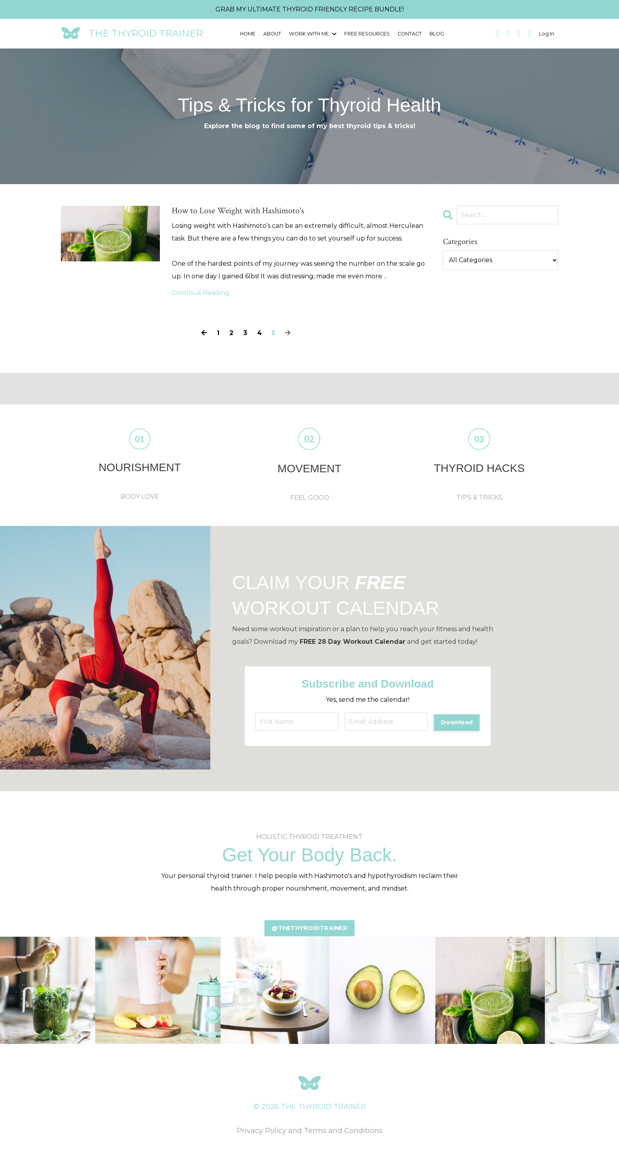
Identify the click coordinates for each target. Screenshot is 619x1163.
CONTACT (408, 33)
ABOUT (273, 33)
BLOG (435, 33)
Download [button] (456, 730)
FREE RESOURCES (366, 33)
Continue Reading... (202, 302)
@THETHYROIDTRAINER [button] (309, 939)
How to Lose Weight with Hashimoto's (298, 215)
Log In (547, 33)
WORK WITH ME (313, 33)
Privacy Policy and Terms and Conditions (310, 1142)
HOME (249, 33)
